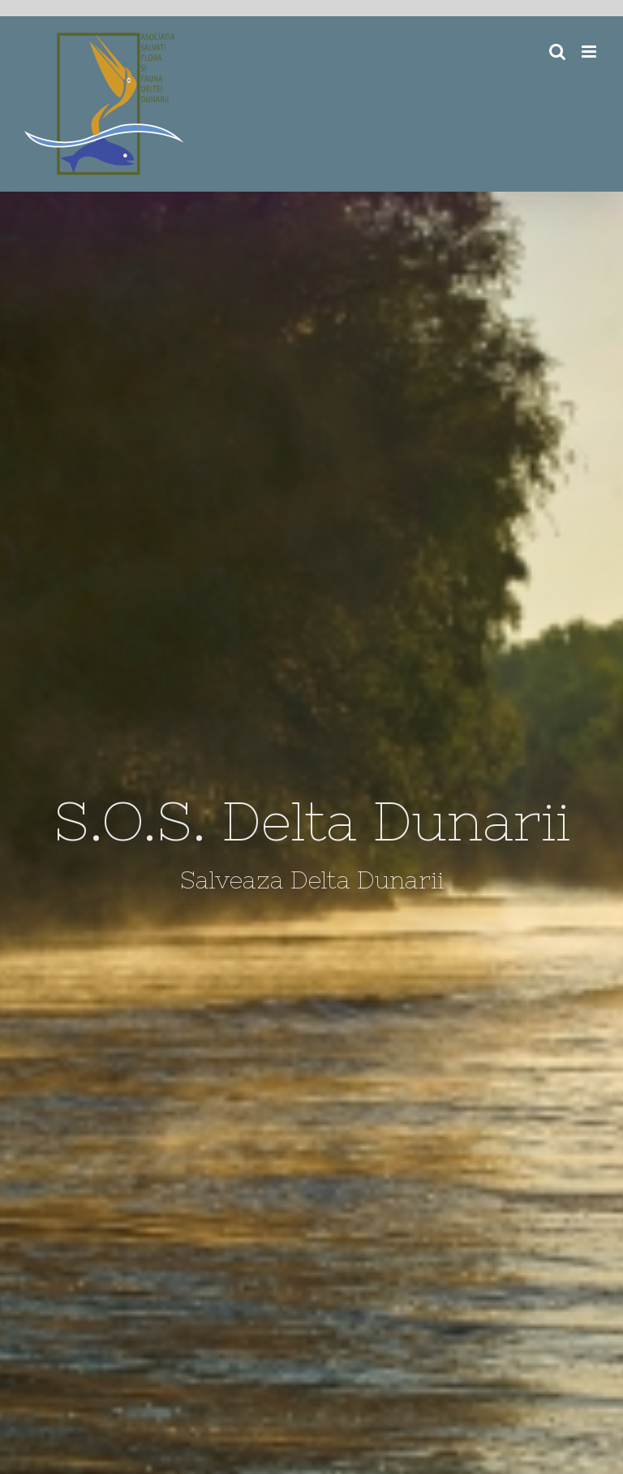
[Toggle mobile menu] (590, 51)
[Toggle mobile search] (557, 51)
